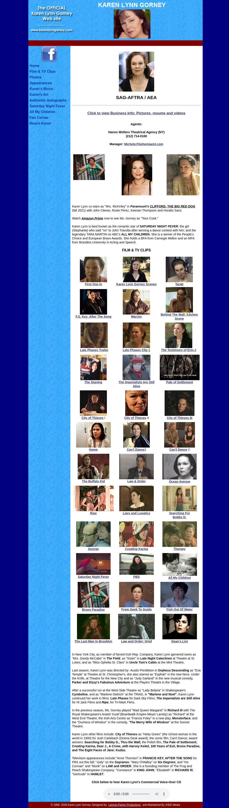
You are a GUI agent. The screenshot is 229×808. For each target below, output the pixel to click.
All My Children (42, 112)
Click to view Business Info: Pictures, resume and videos (136, 113)
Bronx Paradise (93, 609)
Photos (36, 77)
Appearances (41, 83)
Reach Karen (40, 123)
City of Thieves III (179, 418)
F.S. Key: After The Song (93, 316)
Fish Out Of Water (179, 609)
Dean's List (179, 641)
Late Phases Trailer (94, 350)
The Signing (93, 382)
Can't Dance (135, 449)
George (93, 549)
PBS (136, 577)
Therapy (179, 549)
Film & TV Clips (43, 71)
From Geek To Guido (136, 609)
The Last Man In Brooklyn (93, 641)
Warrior (136, 316)
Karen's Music (42, 89)
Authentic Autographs (48, 100)
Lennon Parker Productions (124, 804)
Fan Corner (39, 117)
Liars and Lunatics (136, 513)
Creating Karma (136, 549)
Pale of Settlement (179, 382)
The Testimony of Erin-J (178, 350)
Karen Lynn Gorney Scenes (136, 284)
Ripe (93, 513)
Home (34, 66)
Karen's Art (39, 94)
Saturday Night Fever (47, 106)
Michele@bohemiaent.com (143, 144)
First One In (93, 284)
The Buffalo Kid (93, 481)
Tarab (179, 284)
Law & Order (136, 481)
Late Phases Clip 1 (136, 350)
